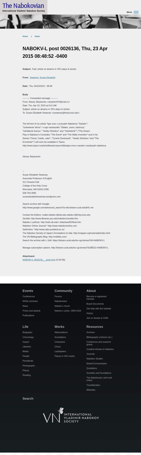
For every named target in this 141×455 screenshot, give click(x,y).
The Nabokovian (23, 5)
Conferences (29, 296)
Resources (94, 326)
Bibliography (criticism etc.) (99, 337)
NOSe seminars (30, 301)
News (37, 36)
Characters (60, 342)
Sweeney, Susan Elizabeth (42, 77)
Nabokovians (61, 301)
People (26, 356)
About (91, 291)
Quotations (91, 368)
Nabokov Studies (94, 359)
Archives (90, 332)
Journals (90, 354)
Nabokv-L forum (62, 306)
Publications (28, 315)
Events (28, 291)
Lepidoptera (60, 351)
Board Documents (95, 304)
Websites (90, 390)
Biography (27, 332)
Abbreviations (61, 332)
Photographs (29, 366)
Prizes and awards (31, 311)
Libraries (27, 347)
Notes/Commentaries (96, 363)
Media (26, 351)
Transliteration (93, 385)
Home (25, 36)
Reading (27, 375)
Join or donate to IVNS (97, 318)
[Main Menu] (131, 12)
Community (63, 291)
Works (59, 326)
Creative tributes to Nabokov (100, 349)
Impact (26, 342)
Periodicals (28, 361)
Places (26, 370)
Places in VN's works (65, 356)
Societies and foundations (98, 373)
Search (28, 398)
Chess (58, 347)
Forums (58, 296)
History (89, 313)
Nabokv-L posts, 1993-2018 (68, 311)
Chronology (28, 337)
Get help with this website (98, 308)
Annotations (60, 337)
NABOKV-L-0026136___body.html (39, 260)
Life (25, 326)
